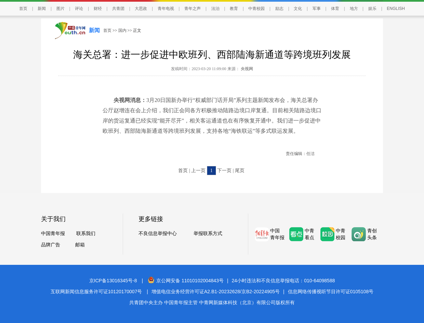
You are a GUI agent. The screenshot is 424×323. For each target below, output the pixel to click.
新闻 (42, 8)
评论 (79, 8)
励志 (279, 8)
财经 (98, 8)
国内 (122, 30)
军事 (317, 8)
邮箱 (80, 244)
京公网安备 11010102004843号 (186, 280)
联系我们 (85, 233)
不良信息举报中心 (157, 233)
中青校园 (256, 8)
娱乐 (372, 8)
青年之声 (192, 8)
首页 (23, 8)
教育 (234, 8)
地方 (354, 8)
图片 (60, 8)
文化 (298, 8)
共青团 (118, 8)
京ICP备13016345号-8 (113, 280)
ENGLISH (396, 8)
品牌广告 (50, 244)
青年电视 (166, 8)
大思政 (141, 8)
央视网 (246, 68)
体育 (335, 8)
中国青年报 (53, 233)
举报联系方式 (208, 233)
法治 (215, 8)
